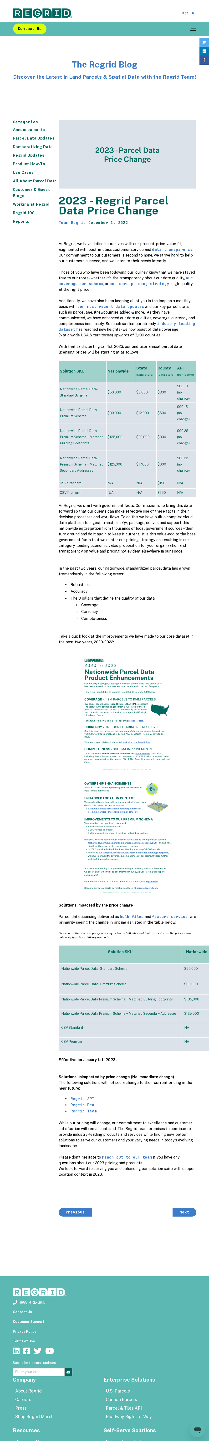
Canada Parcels (121, 1399)
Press (21, 1408)
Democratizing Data (33, 147)
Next (184, 1212)
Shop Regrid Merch (34, 1416)
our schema (91, 283)
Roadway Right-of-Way (129, 1416)
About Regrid (28, 1390)
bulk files (132, 916)
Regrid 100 (24, 213)
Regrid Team (84, 1111)
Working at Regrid (31, 204)
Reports (21, 221)
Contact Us (30, 28)
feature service (171, 916)
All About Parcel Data (35, 181)
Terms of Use (24, 1341)
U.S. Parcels (118, 1390)
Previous (75, 1212)
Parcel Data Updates (34, 138)
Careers (23, 1399)
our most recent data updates (110, 306)
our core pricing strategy (139, 283)
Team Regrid (72, 222)
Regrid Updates (29, 155)
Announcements (29, 129)
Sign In (187, 13)
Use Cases (23, 172)
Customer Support (28, 1322)
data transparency (172, 249)
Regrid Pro (82, 1104)
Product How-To (29, 164)
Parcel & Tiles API (124, 1408)
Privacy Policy (24, 1331)
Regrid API (82, 1098)
